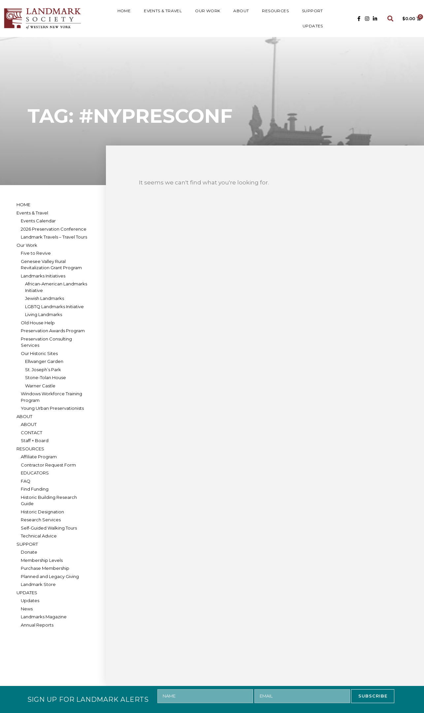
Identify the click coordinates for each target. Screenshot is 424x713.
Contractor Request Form (48, 465)
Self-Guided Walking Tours (49, 528)
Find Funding (35, 489)
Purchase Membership (45, 568)
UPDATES (313, 25)
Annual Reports (37, 625)
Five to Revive (36, 253)
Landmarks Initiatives (43, 275)
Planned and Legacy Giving (50, 576)
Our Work (207, 10)
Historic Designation (42, 511)
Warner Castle (40, 385)
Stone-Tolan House (45, 377)
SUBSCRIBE (372, 695)
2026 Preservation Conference (53, 229)
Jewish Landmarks (44, 298)
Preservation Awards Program (53, 330)
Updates (30, 600)
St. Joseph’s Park (43, 369)
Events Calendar (38, 220)
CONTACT (31, 432)
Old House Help (38, 322)
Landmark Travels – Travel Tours (54, 237)
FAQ (25, 481)
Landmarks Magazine (44, 616)
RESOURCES (275, 10)
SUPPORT (312, 10)
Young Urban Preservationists (52, 408)
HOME (124, 10)
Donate (29, 552)
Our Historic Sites (39, 353)
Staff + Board (35, 440)
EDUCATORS (35, 472)
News (27, 608)
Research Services (41, 519)
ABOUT (241, 10)
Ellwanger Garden (44, 361)
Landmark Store (38, 584)
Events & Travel (163, 10)
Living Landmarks (43, 314)
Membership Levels (42, 560)
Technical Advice (39, 535)
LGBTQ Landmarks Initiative (54, 306)
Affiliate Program (39, 456)
